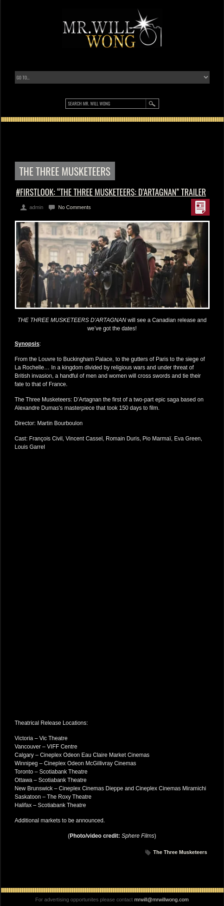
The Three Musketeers (180, 852)
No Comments (74, 207)
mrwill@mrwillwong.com (161, 899)
